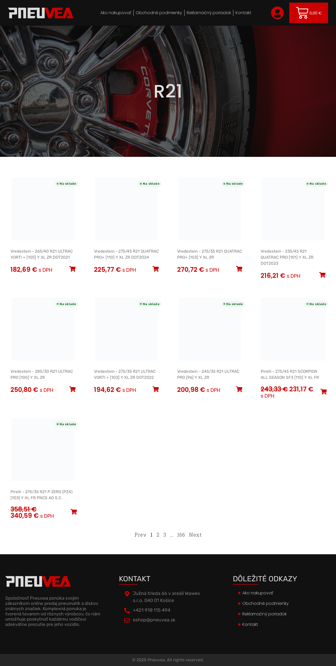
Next (195, 534)
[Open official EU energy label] (247, 239)
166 (181, 534)
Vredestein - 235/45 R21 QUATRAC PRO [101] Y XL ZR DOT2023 (287, 257)
